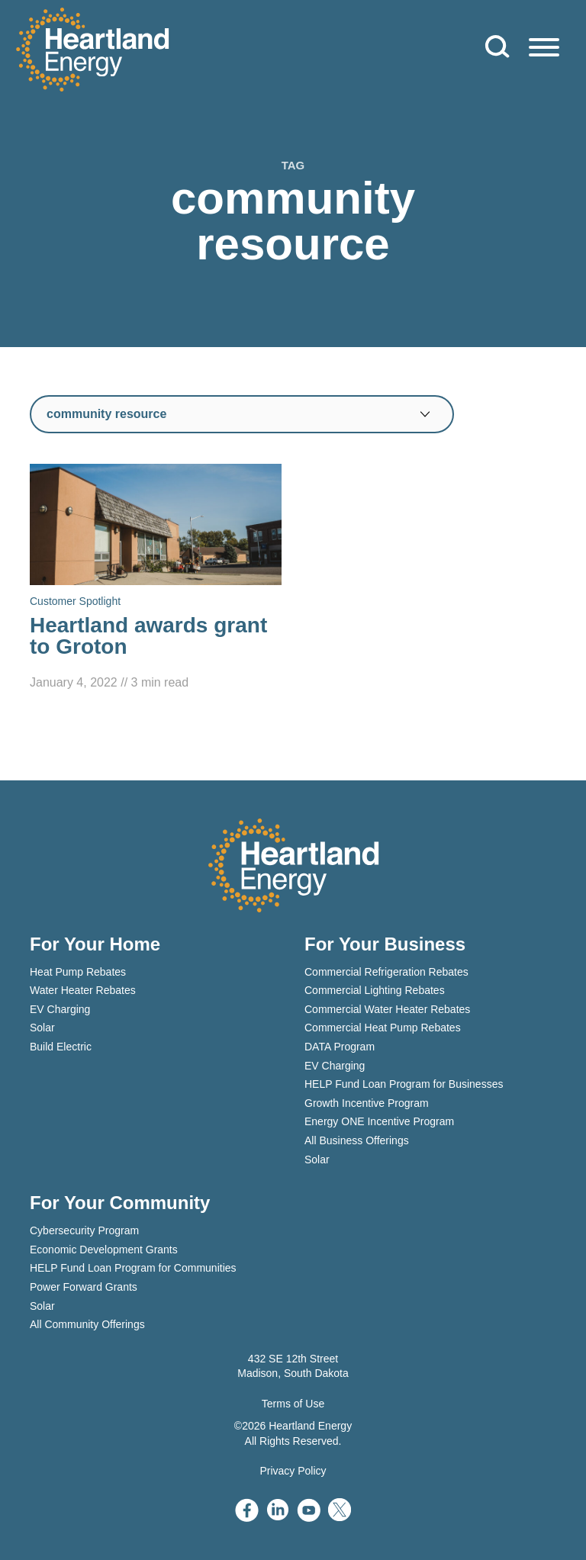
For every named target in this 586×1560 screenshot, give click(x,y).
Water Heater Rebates (83, 990)
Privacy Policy (292, 1471)
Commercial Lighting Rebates (374, 990)
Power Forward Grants (83, 1287)
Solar (42, 1027)
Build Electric (61, 1047)
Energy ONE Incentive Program (379, 1121)
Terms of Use (293, 1404)
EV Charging (60, 1009)
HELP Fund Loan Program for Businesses (403, 1084)
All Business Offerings (356, 1140)
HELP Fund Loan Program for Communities (133, 1268)
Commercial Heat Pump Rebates (382, 1027)
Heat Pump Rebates (78, 972)
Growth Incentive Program (366, 1103)
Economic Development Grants (104, 1249)
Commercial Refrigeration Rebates (386, 972)
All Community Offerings (87, 1324)
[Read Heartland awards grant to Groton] (156, 578)
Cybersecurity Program (84, 1230)
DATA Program (339, 1047)
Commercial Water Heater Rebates (387, 1009)
